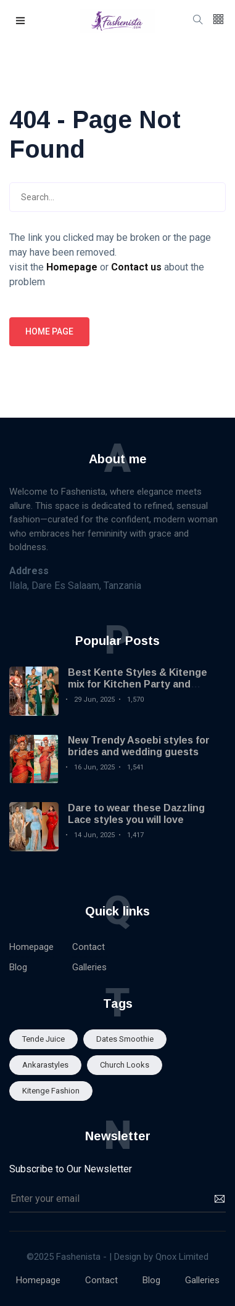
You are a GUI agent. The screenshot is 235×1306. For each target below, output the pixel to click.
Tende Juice (43, 1039)
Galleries (89, 967)
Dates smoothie (125, 1039)
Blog (18, 967)
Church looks (124, 1064)
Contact (88, 946)
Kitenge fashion (51, 1090)
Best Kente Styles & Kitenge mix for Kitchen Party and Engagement (137, 684)
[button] (21, 21)
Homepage (31, 946)
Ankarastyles (45, 1064)
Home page (49, 331)
